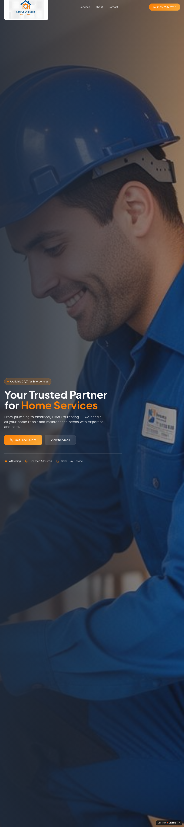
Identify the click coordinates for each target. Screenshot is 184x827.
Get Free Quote (23, 440)
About (99, 6)
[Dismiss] (180, 823)
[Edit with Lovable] (167, 823)
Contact (113, 6)
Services (85, 6)
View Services (60, 440)
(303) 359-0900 (164, 7)
